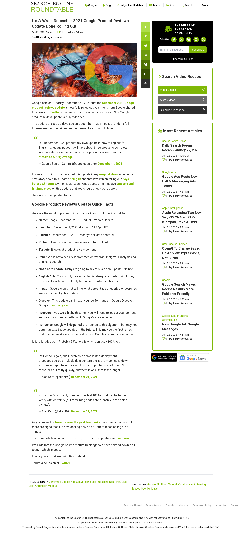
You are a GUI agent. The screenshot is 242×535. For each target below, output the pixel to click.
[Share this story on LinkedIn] (145, 55)
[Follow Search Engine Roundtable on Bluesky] (188, 39)
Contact (235, 505)
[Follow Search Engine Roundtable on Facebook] (174, 39)
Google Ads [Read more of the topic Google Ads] (169, 172)
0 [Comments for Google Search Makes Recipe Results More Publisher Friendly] (165, 303)
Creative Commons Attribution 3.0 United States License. (115, 527)
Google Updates (53, 37)
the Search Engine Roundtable (86, 518)
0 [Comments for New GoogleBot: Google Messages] (165, 338)
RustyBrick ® (111, 522)
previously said (59, 305)
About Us (183, 505)
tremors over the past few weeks (77, 422)
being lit (75, 179)
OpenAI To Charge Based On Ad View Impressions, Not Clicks (181, 253)
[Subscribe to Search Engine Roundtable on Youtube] (196, 39)
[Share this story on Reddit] (145, 45)
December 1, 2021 (109, 163)
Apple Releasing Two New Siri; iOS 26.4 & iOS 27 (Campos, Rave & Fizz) (182, 217)
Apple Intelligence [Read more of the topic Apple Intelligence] (172, 208)
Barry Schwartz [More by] (77, 32)
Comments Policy (202, 505)
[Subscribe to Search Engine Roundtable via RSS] (203, 39)
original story (108, 174)
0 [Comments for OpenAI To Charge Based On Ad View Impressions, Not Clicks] (165, 267)
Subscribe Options (182, 59)
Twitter (55, 112)
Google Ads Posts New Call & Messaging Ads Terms (180, 181)
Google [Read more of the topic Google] (166, 280)
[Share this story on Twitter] (145, 36)
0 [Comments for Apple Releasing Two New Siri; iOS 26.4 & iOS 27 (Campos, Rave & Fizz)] (165, 231)
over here (122, 438)
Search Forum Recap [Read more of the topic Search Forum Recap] (174, 141)
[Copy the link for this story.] (145, 83)
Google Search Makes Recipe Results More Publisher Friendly (179, 289)
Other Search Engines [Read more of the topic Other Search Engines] (174, 244)
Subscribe (198, 49)
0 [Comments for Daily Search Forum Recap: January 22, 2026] (165, 159)
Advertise (221, 505)
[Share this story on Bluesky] (145, 64)
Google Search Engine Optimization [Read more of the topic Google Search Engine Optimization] (175, 317)
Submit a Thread (133, 505)
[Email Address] (173, 49)
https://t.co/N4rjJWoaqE (56, 157)
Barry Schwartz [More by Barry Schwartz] (182, 159)
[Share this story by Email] (145, 74)
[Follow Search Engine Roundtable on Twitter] (181, 39)
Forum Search (153, 505)
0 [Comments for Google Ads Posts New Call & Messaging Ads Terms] (165, 195)
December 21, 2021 (84, 377)
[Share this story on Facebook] (145, 27)
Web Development (132, 522)
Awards (170, 505)
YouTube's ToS (211, 527)
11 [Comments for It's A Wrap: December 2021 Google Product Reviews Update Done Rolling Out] (60, 32)
